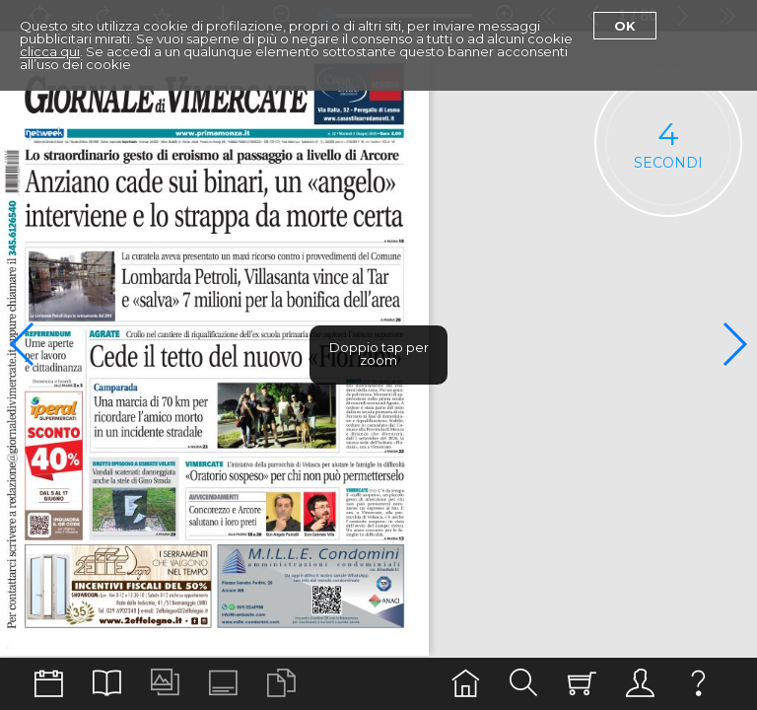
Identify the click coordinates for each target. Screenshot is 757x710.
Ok (625, 26)
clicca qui (50, 51)
